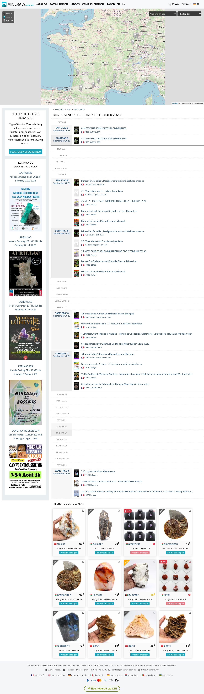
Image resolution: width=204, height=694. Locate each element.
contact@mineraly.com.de (124, 670)
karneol (96, 594)
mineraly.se (166, 675)
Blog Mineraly (53, 670)
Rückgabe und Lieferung (108, 665)
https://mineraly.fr (150, 670)
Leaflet (175, 103)
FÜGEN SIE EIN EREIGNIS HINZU (25, 151)
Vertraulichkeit (73, 665)
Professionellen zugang (132, 665)
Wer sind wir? (88, 665)
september (79, 109)
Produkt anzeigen (68, 552)
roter (165, 594)
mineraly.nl (132, 675)
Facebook (68, 670)
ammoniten (169, 543)
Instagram (82, 670)
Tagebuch (59, 109)
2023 (69, 109)
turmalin (96, 543)
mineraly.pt (149, 675)
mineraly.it (97, 675)
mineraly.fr (38, 675)
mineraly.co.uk (56, 675)
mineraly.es (114, 675)
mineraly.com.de (77, 675)
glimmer (132, 594)
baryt (94, 645)
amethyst (132, 543)
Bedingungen (34, 665)
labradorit (62, 645)
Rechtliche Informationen (53, 665)
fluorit (59, 543)
